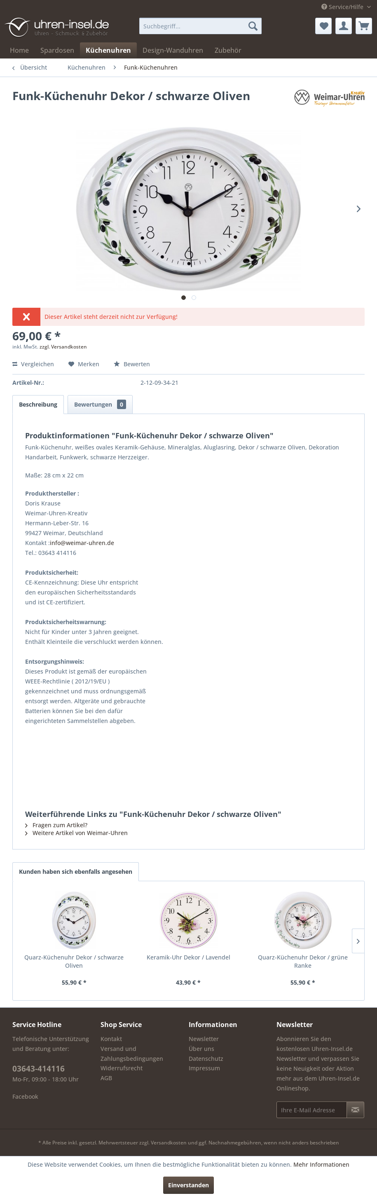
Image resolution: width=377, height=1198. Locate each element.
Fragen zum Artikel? (56, 825)
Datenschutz (206, 1058)
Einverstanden (188, 1185)
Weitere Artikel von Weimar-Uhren (76, 833)
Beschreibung (38, 404)
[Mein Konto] (343, 26)
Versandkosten (169, 1142)
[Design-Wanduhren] (173, 50)
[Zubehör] (228, 50)
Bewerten (132, 364)
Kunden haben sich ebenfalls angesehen (75, 871)
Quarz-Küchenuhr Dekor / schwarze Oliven (74, 961)
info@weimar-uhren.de (82, 543)
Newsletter (204, 1039)
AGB (106, 1078)
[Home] (19, 50)
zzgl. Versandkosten (63, 346)
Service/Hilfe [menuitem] (343, 7)
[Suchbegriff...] (200, 26)
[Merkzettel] (323, 26)
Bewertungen (100, 404)
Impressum (204, 1068)
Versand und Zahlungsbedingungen (132, 1053)
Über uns (201, 1049)
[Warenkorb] (364, 26)
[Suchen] (253, 26)
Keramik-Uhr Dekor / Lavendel (188, 957)
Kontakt (111, 1039)
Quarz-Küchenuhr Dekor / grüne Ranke (303, 961)
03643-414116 (38, 1068)
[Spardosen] (57, 50)
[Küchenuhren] (108, 50)
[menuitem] (200, 26)
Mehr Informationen (321, 1164)
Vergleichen (33, 364)
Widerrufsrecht (122, 1068)
